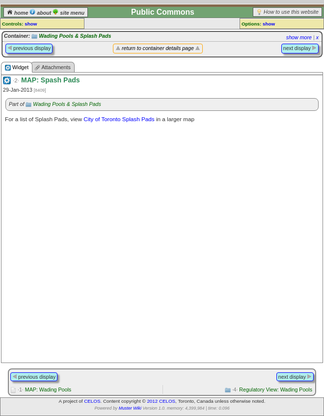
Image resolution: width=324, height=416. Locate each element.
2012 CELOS (161, 401)
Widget (16, 67)
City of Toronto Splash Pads (118, 119)
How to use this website (291, 12)
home (18, 13)
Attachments (52, 67)
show (31, 23)
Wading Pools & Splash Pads (75, 36)
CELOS (92, 401)
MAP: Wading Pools (44, 389)
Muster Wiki (130, 408)
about (41, 13)
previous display (29, 48)
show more (299, 37)
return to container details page (158, 48)
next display (300, 48)
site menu (68, 13)
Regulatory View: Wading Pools (272, 389)
